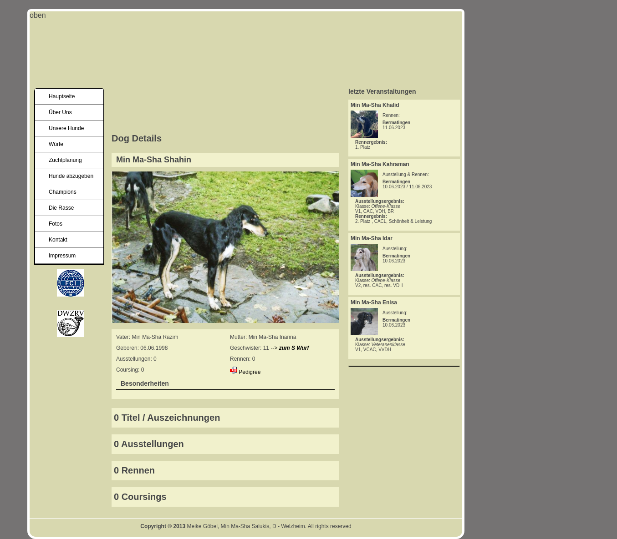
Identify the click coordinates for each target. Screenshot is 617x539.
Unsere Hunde (66, 128)
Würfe (56, 144)
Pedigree (249, 372)
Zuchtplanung (65, 160)
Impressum (62, 255)
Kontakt (58, 240)
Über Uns (60, 112)
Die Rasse (61, 208)
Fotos (55, 224)
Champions (62, 192)
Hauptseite (62, 96)
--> (289, 348)
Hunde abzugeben (71, 176)
